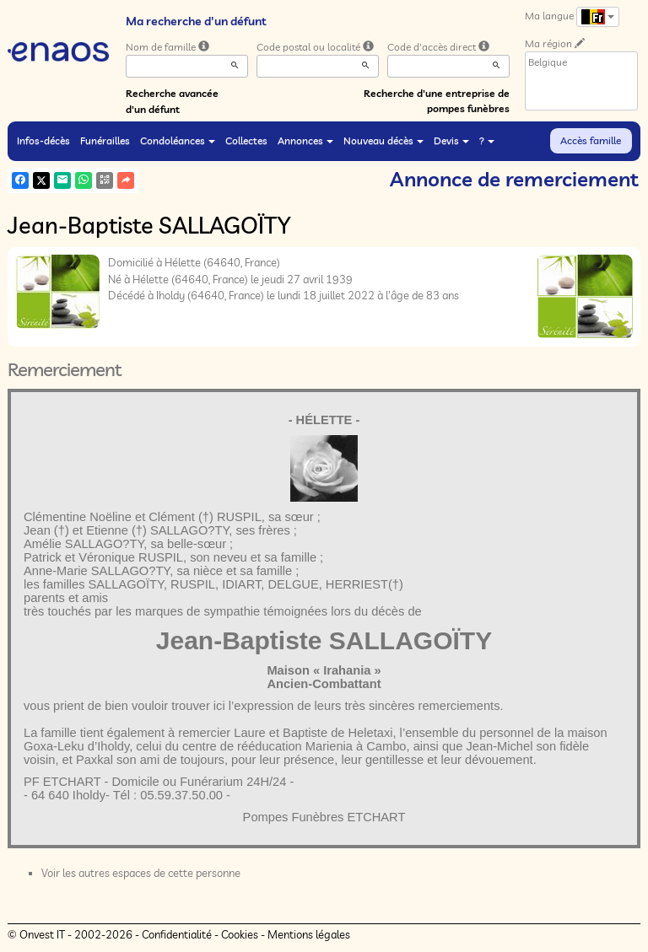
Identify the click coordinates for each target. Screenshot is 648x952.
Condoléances (177, 140)
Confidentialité (177, 934)
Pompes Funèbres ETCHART (324, 817)
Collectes (246, 140)
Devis (451, 140)
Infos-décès (43, 140)
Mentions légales (308, 934)
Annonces (305, 140)
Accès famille (590, 140)
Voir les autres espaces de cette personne (140, 872)
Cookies (239, 934)
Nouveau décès (383, 140)
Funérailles (105, 140)
